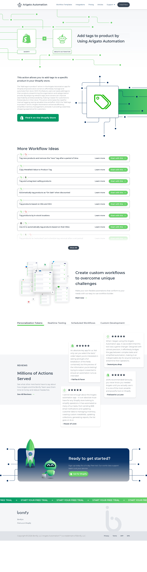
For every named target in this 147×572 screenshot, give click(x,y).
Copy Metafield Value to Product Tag (35, 170)
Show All (73, 248)
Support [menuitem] (110, 5)
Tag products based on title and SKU (35, 204)
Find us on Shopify (24, 554)
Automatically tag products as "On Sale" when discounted (44, 193)
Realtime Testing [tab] (57, 323)
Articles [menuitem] (100, 5)
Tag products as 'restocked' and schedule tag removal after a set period (51, 238)
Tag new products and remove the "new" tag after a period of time (48, 158)
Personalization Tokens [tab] (29, 323)
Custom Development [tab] (112, 323)
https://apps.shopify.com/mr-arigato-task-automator (73, 531)
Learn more (100, 158)
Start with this (118, 158)
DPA (128, 567)
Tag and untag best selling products (35, 181)
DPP (121, 567)
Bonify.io (20, 551)
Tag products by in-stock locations (34, 215)
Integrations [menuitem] (80, 5)
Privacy (106, 567)
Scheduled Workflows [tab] (83, 323)
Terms (115, 567)
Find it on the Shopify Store (40, 117)
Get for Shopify (80, 505)
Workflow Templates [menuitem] (64, 5)
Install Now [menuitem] (123, 5)
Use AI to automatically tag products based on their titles (44, 227)
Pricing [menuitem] (91, 5)
